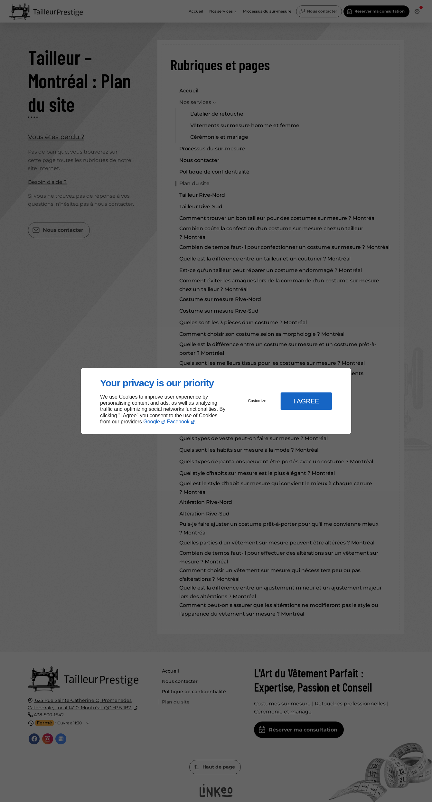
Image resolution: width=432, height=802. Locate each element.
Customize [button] (257, 401)
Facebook (178, 421)
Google (151, 421)
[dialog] (216, 401)
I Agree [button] (306, 401)
